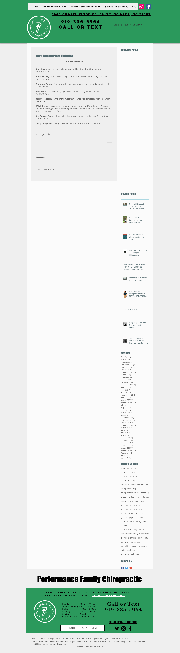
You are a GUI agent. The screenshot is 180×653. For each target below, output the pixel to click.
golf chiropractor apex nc (132, 509)
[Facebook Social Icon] (148, 6)
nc (128, 521)
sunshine (134, 546)
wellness (131, 550)
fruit (142, 501)
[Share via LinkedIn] (49, 134)
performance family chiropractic (135, 533)
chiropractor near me (130, 493)
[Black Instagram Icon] (123, 628)
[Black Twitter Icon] (117, 628)
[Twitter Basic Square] (126, 568)
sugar (146, 538)
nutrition (134, 521)
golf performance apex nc (132, 513)
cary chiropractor (128, 484)
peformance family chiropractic (134, 529)
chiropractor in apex (129, 488)
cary (133, 480)
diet (139, 497)
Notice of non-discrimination (90, 646)
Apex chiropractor (128, 468)
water (123, 550)
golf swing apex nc (129, 517)
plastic (124, 538)
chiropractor (142, 484)
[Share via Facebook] (37, 134)
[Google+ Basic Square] (130, 568)
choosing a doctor (128, 497)
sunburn (138, 542)
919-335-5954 (80, 21)
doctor (123, 501)
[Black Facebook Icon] (130, 628)
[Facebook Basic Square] (122, 568)
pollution (132, 538)
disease (146, 497)
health (141, 517)
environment (133, 501)
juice (123, 521)
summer (124, 542)
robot (139, 538)
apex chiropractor (128, 472)
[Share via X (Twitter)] (43, 134)
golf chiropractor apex (130, 505)
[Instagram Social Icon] (141, 6)
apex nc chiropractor (130, 476)
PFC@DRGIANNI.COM (108, 595)
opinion (124, 525)
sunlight (124, 546)
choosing (145, 493)
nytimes (142, 521)
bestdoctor (125, 480)
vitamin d (143, 546)
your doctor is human (130, 554)
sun (131, 542)
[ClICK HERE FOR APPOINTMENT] (129, 25)
